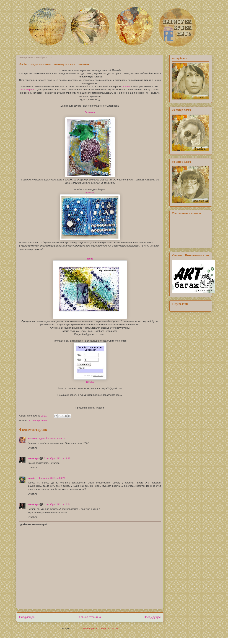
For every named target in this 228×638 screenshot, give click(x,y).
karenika (125, 86)
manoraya (90, 192)
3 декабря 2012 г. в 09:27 (51, 438)
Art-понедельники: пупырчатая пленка (54, 64)
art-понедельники (37, 420)
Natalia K (33, 478)
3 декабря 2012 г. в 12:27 (57, 458)
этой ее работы (29, 89)
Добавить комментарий (34, 524)
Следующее (27, 617)
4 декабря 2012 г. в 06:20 (52, 478)
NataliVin (32, 438)
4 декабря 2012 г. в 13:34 (57, 504)
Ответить (33, 448)
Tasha (90, 258)
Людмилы (90, 112)
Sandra (90, 382)
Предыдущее (152, 617)
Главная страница (89, 617)
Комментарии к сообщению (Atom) (99, 628)
